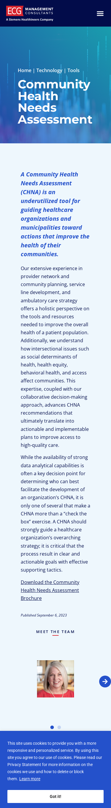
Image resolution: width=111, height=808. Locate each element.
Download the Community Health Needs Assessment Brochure (50, 590)
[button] (105, 681)
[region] (55, 769)
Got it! (55, 796)
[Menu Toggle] (100, 13)
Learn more (29, 778)
